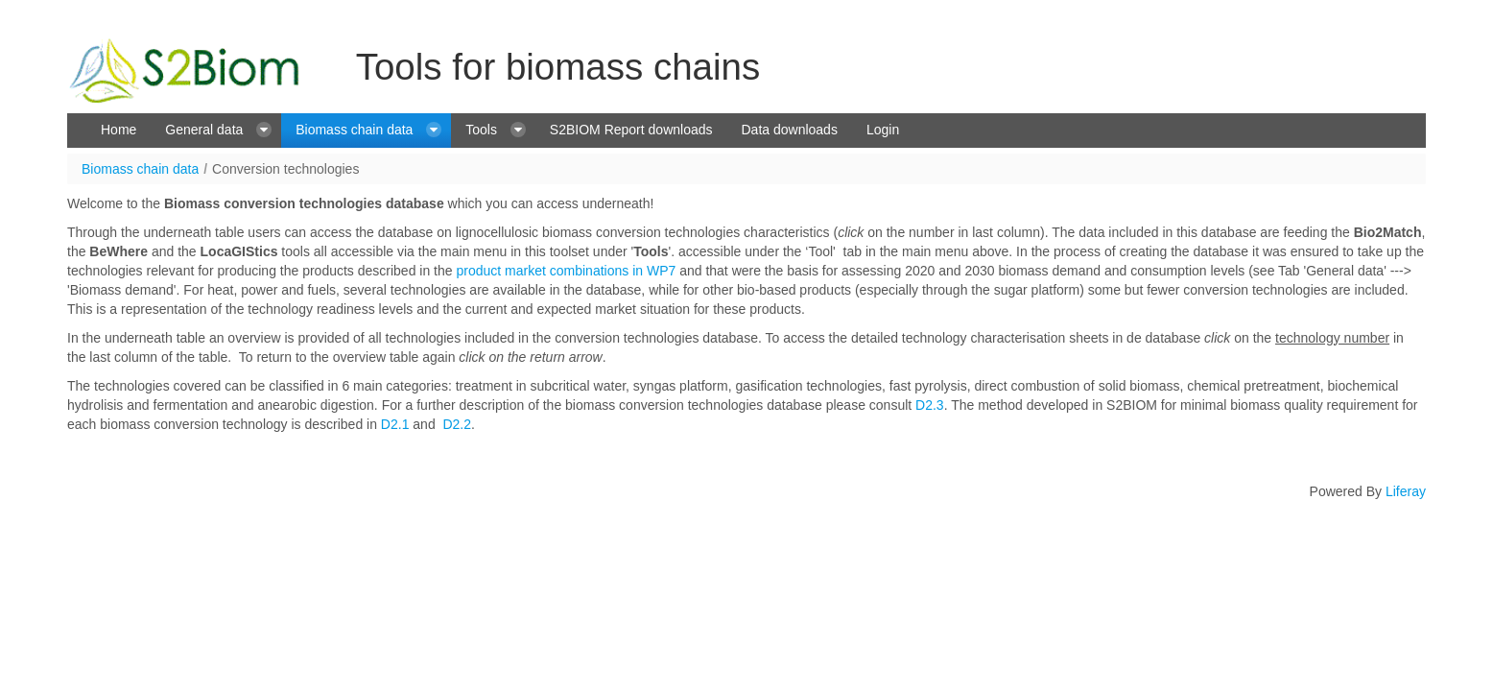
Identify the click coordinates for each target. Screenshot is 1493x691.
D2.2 (456, 424)
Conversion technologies (285, 169)
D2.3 (929, 405)
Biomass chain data (140, 169)
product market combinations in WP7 (565, 270)
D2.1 (395, 424)
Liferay (1406, 491)
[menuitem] (118, 130)
